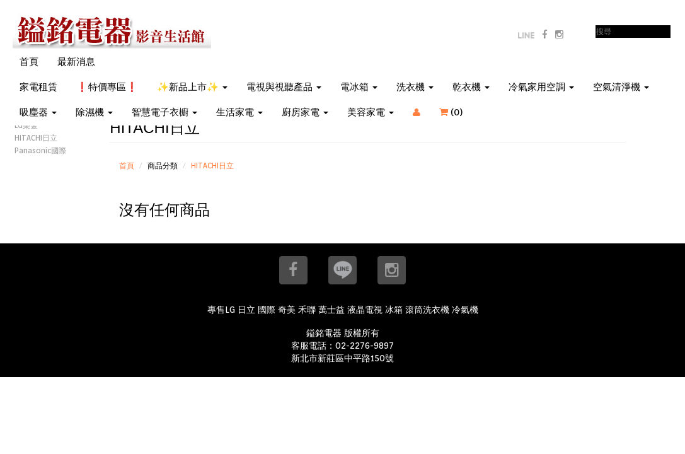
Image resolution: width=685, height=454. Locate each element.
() (458, 112)
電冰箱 (358, 87)
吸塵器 (38, 112)
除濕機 (94, 112)
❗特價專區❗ (107, 87)
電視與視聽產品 (283, 87)
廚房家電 (305, 112)
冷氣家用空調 (541, 87)
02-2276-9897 (364, 345)
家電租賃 (38, 87)
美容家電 (370, 112)
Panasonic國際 (40, 150)
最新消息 (76, 61)
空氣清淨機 (621, 87)
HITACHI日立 (35, 138)
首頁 (29, 61)
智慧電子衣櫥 (164, 112)
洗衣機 (415, 87)
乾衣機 (471, 87)
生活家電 (239, 112)
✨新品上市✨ (192, 87)
